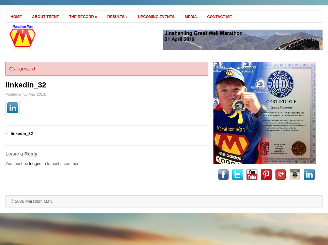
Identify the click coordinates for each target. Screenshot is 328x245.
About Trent (45, 17)
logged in (37, 163)
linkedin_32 (25, 85)
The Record (83, 17)
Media (191, 17)
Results (117, 17)
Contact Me (219, 17)
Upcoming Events (156, 17)
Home (16, 17)
